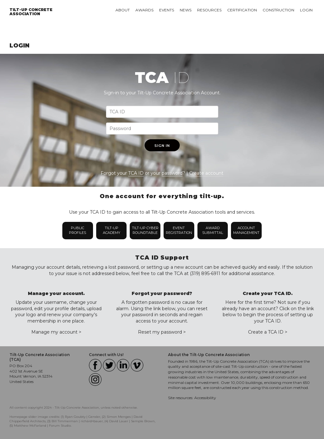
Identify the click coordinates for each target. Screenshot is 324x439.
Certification (242, 10)
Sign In (162, 145)
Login (306, 10)
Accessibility (205, 397)
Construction (278, 10)
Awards (144, 10)
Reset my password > (162, 332)
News (185, 10)
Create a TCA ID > (267, 332)
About (122, 10)
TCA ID (136, 173)
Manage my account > (56, 332)
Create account (206, 173)
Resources (209, 10)
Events (166, 10)
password (172, 173)
